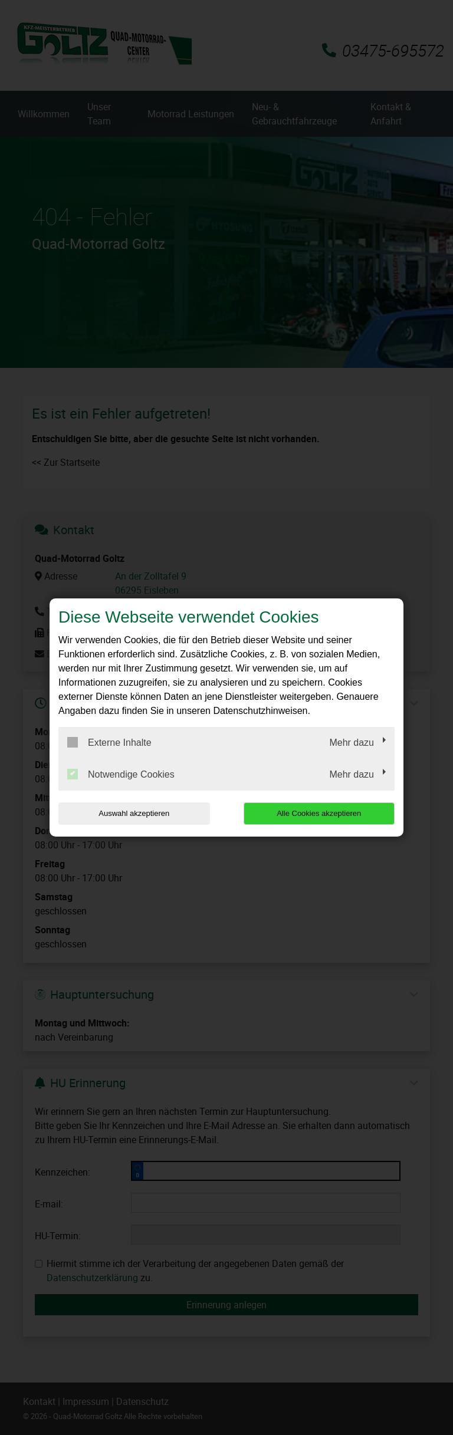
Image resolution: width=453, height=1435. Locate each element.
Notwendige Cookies (121, 774)
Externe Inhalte (109, 742)
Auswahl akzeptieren (134, 813)
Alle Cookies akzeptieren (319, 813)
